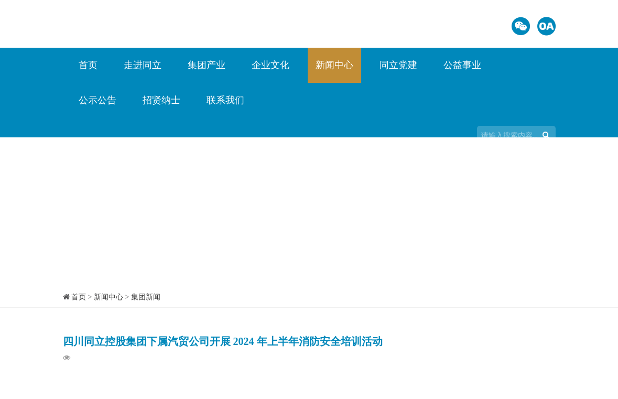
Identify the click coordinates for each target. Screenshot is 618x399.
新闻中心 (334, 65)
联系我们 (225, 100)
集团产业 (206, 65)
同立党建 (398, 65)
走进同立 (142, 65)
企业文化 (270, 65)
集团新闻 (145, 297)
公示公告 (97, 100)
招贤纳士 (161, 100)
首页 (88, 65)
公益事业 (462, 65)
